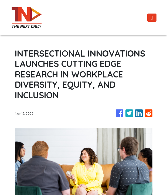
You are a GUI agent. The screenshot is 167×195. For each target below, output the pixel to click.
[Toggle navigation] (151, 18)
